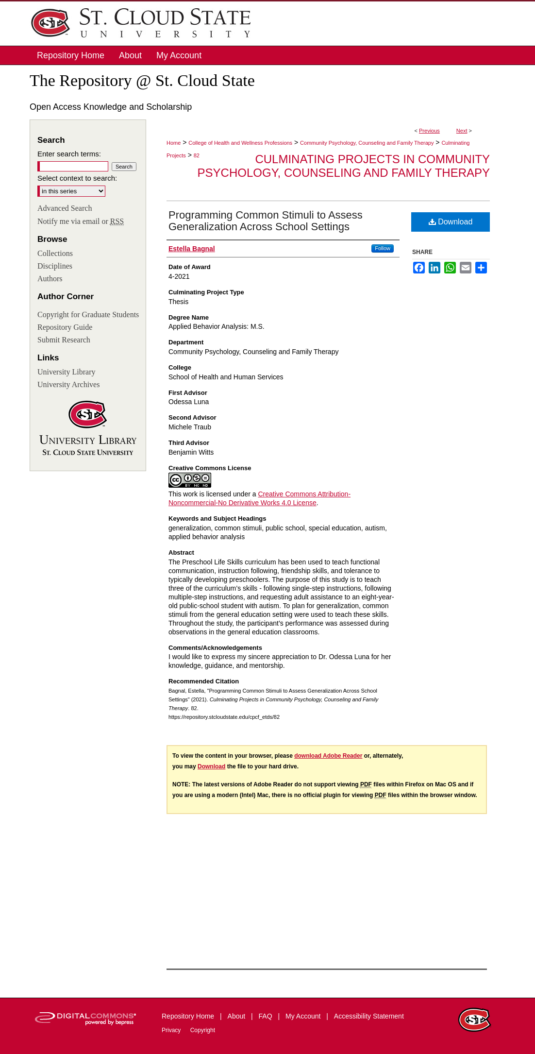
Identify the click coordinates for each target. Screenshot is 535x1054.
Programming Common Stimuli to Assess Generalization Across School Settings (265, 221)
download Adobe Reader (328, 755)
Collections (55, 253)
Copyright (202, 1030)
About (237, 1016)
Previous (429, 131)
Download (451, 222)
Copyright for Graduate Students (88, 314)
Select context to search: (77, 178)
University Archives (68, 384)
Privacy (172, 1030)
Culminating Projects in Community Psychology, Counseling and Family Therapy (344, 166)
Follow (382, 248)
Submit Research (63, 340)
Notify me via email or (80, 221)
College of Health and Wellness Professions (240, 143)
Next (462, 131)
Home (174, 143)
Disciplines (54, 266)
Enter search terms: (69, 154)
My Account (303, 1016)
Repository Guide (64, 327)
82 (197, 155)
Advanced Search (64, 208)
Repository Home (189, 1016)
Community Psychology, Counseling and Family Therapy (367, 143)
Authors (50, 278)
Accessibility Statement (369, 1016)
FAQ (266, 1016)
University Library (66, 372)
